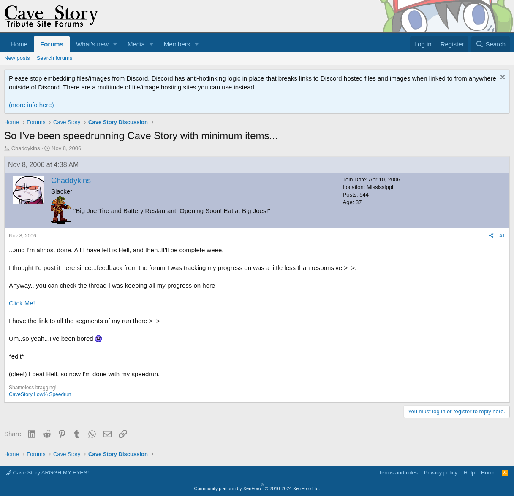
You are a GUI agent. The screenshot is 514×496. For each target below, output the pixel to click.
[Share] (491, 236)
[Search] (490, 44)
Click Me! (22, 303)
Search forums (55, 58)
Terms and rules (398, 472)
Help (469, 472)
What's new (92, 44)
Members (177, 44)
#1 (502, 236)
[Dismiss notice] (501, 78)
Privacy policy (440, 472)
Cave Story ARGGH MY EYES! (47, 472)
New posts (17, 58)
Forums (51, 44)
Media (136, 44)
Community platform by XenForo (257, 488)
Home (19, 44)
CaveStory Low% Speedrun (40, 394)
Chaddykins (25, 148)
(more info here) (31, 104)
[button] (115, 44)
